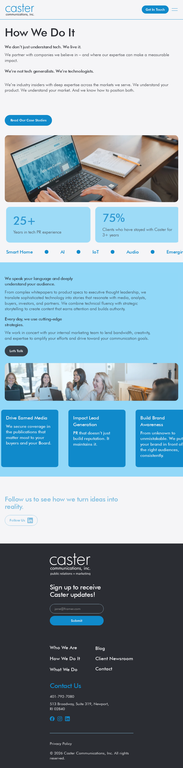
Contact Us (65, 686)
